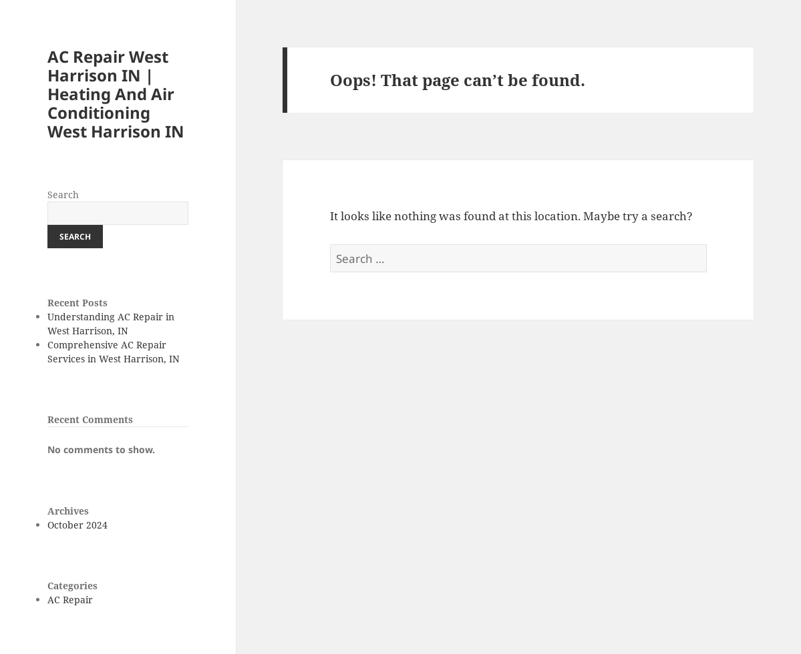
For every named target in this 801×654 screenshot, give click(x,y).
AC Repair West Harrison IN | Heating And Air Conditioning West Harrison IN (115, 93)
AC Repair (70, 599)
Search (63, 194)
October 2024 (77, 525)
